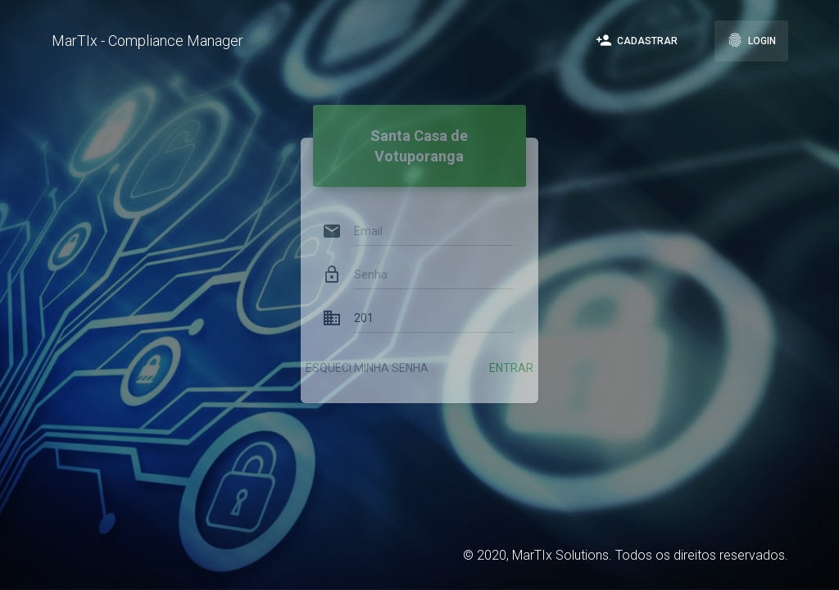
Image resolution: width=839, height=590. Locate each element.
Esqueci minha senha (367, 351)
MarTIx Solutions (560, 555)
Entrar (511, 351)
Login (751, 40)
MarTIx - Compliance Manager (147, 40)
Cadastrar (637, 40)
